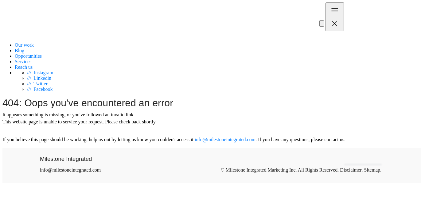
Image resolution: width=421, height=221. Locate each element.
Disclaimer (350, 170)
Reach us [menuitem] (24, 67)
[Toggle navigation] (334, 16)
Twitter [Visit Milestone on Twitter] (37, 83)
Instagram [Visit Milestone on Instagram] (40, 72)
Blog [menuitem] (19, 50)
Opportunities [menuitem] (28, 56)
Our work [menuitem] (24, 45)
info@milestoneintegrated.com (225, 139)
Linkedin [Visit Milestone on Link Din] (39, 78)
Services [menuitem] (23, 61)
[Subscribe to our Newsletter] (321, 23)
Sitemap (372, 170)
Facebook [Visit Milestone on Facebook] (40, 89)
